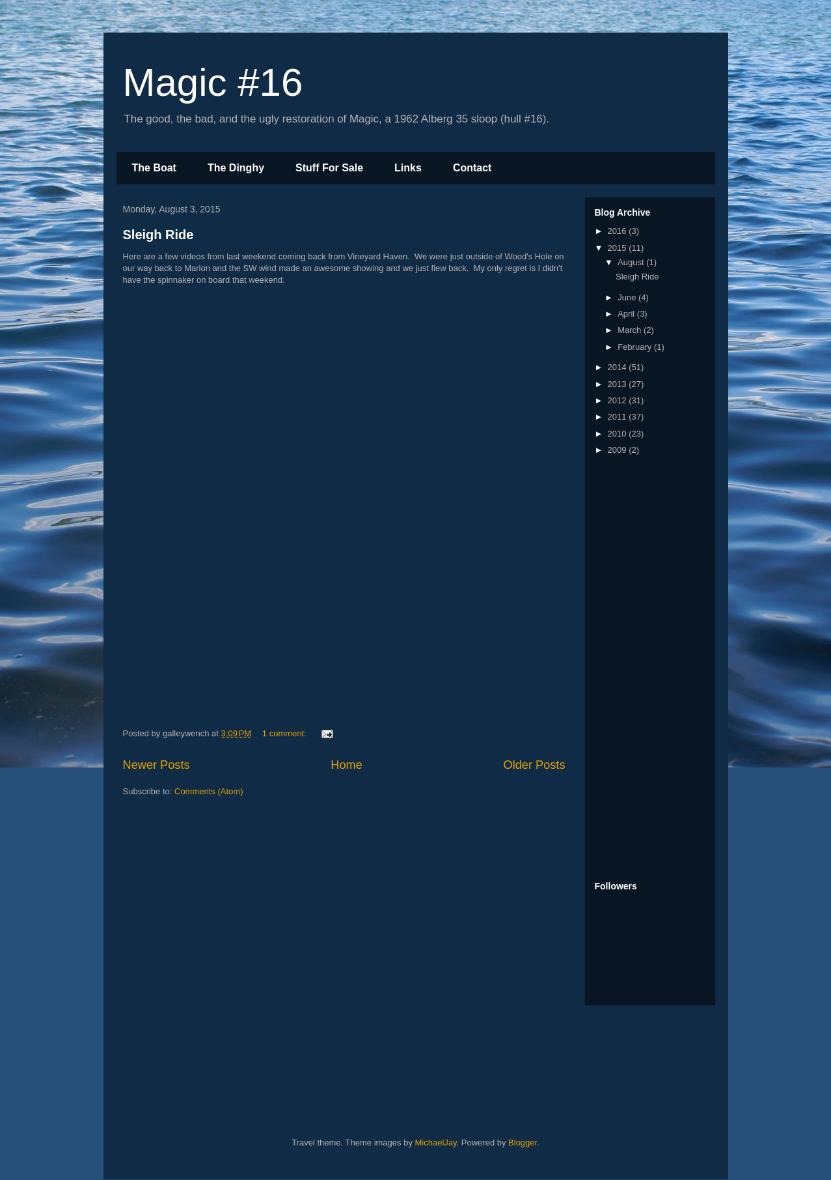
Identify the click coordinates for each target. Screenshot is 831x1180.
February (636, 347)
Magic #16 (213, 82)
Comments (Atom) (208, 791)
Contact (472, 167)
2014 (618, 367)
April (627, 314)
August (632, 262)
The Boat (154, 167)
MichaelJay (436, 1142)
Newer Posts (156, 764)
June (628, 297)
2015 (618, 248)
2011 (618, 417)
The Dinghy (236, 167)
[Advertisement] (647, 669)
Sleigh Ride (158, 234)
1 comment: (285, 733)
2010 (618, 434)
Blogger (522, 1142)
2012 (618, 400)
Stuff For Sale (329, 167)
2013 (618, 384)
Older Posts (534, 764)
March (631, 330)
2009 (618, 450)
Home (346, 764)
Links (408, 167)
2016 (618, 231)
